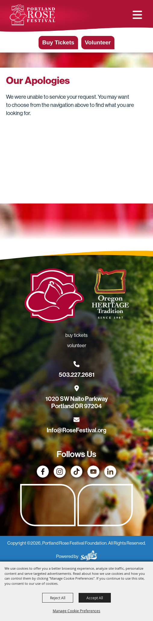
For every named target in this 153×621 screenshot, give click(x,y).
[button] (137, 14)
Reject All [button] (57, 597)
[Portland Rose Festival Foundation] (32, 14)
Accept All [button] (94, 597)
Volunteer (98, 42)
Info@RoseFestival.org (76, 430)
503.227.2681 (77, 374)
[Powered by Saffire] (89, 556)
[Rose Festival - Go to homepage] (54, 296)
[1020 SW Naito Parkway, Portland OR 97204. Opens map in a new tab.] (76, 398)
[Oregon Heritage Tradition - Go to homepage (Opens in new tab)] (110, 294)
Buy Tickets (58, 42)
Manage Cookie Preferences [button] (76, 610)
